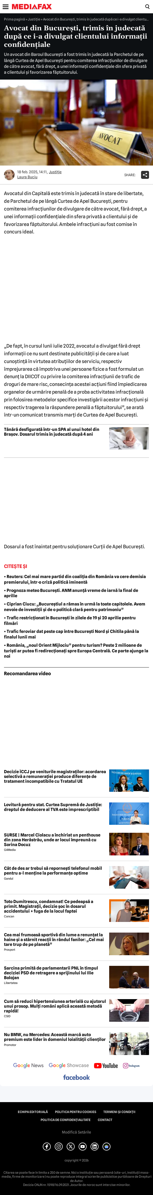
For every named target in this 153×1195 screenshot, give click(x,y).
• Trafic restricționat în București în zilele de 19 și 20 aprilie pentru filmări (70, 620)
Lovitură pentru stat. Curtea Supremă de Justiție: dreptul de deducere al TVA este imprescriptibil (53, 807)
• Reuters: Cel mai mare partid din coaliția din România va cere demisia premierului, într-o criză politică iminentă (75, 579)
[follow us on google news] (28, 1066)
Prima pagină (14, 19)
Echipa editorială (33, 1112)
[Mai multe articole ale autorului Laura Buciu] (9, 175)
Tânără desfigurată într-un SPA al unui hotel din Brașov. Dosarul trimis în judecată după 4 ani (51, 431)
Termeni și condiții (119, 1112)
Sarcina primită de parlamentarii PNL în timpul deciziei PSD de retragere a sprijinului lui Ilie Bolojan (51, 973)
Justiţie (34, 19)
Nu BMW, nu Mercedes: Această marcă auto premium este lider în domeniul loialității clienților (55, 1037)
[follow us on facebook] (76, 1078)
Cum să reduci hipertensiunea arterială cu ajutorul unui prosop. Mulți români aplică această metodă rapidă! (55, 1006)
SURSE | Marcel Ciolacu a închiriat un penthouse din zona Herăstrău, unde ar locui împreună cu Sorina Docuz (52, 840)
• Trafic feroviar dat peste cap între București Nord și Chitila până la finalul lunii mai (71, 634)
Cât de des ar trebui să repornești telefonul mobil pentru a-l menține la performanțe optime (53, 870)
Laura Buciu (27, 177)
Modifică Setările (76, 1132)
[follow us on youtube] (106, 1066)
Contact (105, 1120)
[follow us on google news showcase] (69, 1066)
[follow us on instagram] (131, 1066)
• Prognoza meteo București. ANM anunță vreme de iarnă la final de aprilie (71, 593)
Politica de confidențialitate (66, 1120)
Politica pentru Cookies (75, 1112)
